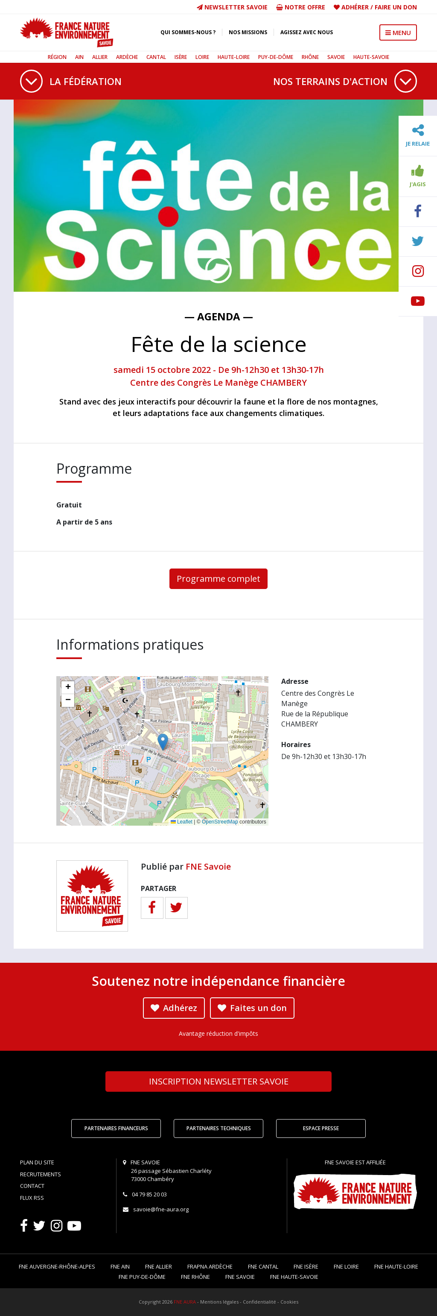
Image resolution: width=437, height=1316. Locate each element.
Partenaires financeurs (116, 1128)
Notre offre (300, 7)
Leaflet (181, 822)
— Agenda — (218, 316)
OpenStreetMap (220, 822)
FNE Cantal (263, 1266)
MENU (398, 32)
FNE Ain (120, 1266)
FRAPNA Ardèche (210, 1266)
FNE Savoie (208, 866)
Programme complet (218, 578)
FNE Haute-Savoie (294, 1277)
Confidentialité (259, 1301)
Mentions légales (219, 1301)
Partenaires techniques (218, 1128)
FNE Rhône (195, 1277)
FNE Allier (158, 1266)
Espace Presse (321, 1128)
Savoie (336, 57)
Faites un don (252, 1008)
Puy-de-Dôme (275, 57)
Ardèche (127, 57)
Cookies (289, 1301)
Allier (100, 57)
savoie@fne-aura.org (161, 1209)
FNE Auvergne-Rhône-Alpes (57, 1266)
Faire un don (396, 7)
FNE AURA (185, 1301)
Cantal (156, 57)
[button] (162, 742)
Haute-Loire (234, 57)
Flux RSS (32, 1198)
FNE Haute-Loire (396, 1266)
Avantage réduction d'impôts (218, 1033)
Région (57, 57)
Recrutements (40, 1174)
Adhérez (174, 1008)
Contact (32, 1186)
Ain (79, 57)
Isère (181, 57)
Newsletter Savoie (232, 7)
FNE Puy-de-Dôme (142, 1277)
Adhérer (355, 7)
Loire (202, 57)
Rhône (310, 57)
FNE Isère (306, 1266)
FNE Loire (346, 1266)
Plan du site (37, 1162)
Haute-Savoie (371, 57)
